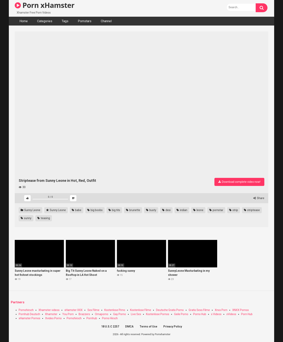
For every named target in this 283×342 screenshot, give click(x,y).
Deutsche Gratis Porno (170, 310)
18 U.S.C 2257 (110, 326)
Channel (106, 21)
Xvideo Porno (53, 318)
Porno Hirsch (110, 318)
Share (258, 198)
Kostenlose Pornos (157, 314)
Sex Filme (93, 310)
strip (233, 210)
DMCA (129, 326)
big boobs (95, 210)
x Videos (216, 314)
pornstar (216, 210)
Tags (65, 21)
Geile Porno (181, 314)
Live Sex (136, 314)
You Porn (68, 314)
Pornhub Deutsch (29, 314)
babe (76, 210)
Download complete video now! (239, 181)
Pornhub (91, 318)
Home (23, 21)
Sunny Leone (30, 210)
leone (198, 210)
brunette (133, 210)
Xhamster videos (49, 310)
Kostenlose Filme (140, 310)
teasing (43, 218)
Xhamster (51, 314)
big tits (114, 210)
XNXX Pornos (240, 310)
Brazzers (84, 314)
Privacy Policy (172, 326)
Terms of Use (148, 326)
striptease (252, 210)
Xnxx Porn (221, 310)
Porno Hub (199, 314)
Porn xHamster (44, 5)
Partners (17, 302)
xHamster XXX (73, 310)
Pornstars (84, 21)
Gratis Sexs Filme (199, 310)
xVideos (231, 314)
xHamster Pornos (29, 318)
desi (166, 210)
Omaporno (101, 314)
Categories (44, 21)
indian (181, 210)
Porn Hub (247, 314)
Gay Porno (119, 314)
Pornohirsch (26, 310)
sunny (26, 218)
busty (151, 210)
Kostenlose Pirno (114, 310)
